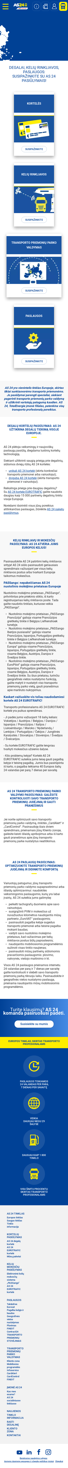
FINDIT (10, 1328)
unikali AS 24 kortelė (22, 471)
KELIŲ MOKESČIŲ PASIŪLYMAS (14, 1267)
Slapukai (59, 1461)
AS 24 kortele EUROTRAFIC (25, 492)
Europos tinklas (15, 1217)
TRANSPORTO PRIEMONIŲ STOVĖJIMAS (14, 1337)
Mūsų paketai (14, 1256)
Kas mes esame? (11, 1393)
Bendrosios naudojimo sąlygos (33, 1458)
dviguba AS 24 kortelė (23, 478)
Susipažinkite (34, 149)
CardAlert (12, 1373)
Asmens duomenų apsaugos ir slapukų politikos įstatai (29, 1461)
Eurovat (11, 1307)
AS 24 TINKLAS (15, 1213)
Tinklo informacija (13, 1225)
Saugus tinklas (14, 1220)
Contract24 (12, 1331)
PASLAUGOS (14, 1300)
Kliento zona (13, 1361)
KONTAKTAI (14, 1435)
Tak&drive (12, 1304)
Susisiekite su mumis (34, 1024)
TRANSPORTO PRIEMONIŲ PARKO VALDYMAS (15, 1353)
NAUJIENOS (14, 1411)
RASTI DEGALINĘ (13, 1423)
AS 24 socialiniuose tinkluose (13, 1400)
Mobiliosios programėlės (13, 1366)
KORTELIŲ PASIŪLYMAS (14, 1236)
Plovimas (11, 1325)
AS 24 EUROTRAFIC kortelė (13, 1250)
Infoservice (13, 1370)
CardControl (13, 1376)
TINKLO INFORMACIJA (15, 1416)
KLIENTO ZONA (12, 1430)
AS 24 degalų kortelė (13, 1242)
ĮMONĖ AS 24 (14, 1387)
